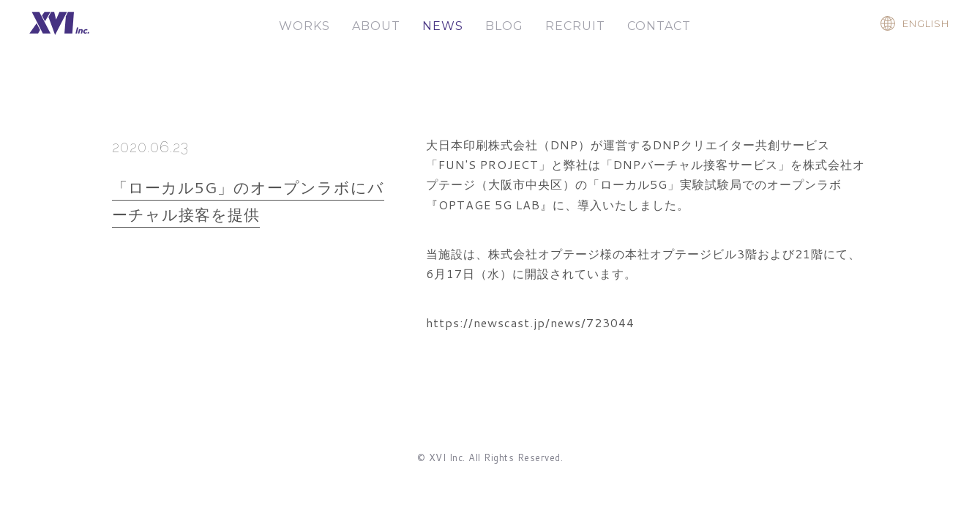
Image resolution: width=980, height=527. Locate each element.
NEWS (442, 26)
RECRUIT (575, 26)
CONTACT (659, 26)
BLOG (504, 26)
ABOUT (376, 26)
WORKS (304, 26)
